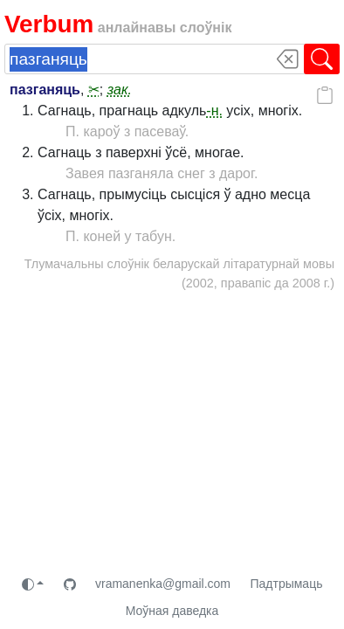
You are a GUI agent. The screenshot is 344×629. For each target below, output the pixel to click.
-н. (214, 110)
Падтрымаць (286, 584)
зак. (119, 89)
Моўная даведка (172, 611)
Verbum (48, 24)
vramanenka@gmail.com (162, 584)
